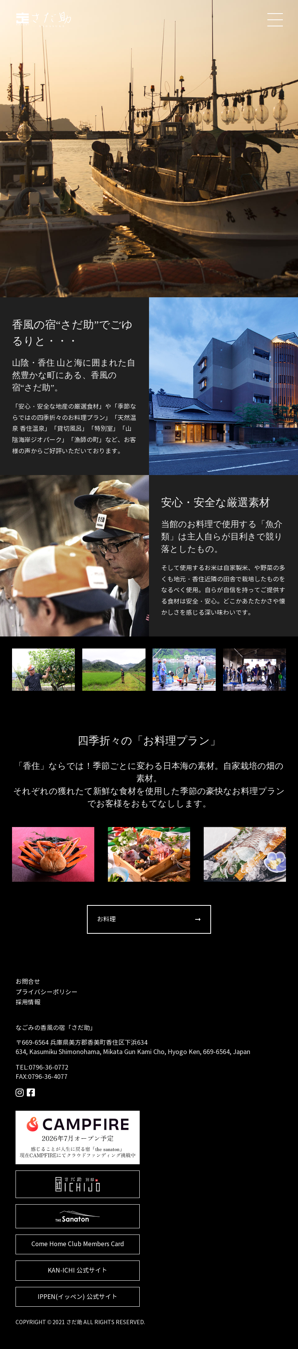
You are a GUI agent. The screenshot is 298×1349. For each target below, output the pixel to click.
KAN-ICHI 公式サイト (78, 1271)
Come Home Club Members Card (77, 1244)
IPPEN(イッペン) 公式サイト (77, 1297)
